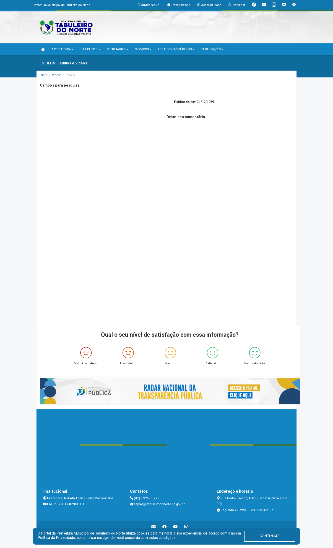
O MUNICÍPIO (90, 49)
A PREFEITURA (62, 49)
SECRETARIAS (117, 49)
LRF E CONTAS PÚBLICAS (176, 49)
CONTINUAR (270, 536)
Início (43, 75)
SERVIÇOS (143, 49)
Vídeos (57, 75)
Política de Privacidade (56, 537)
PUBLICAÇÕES (212, 49)
